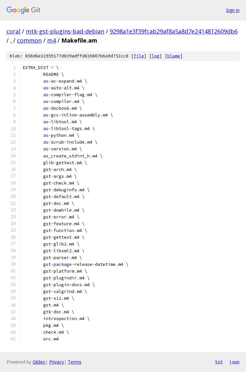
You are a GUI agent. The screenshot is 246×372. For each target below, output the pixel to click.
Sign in (233, 10)
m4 (51, 40)
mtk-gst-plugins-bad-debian (65, 31)
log (155, 56)
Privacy (56, 362)
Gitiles (39, 362)
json (234, 362)
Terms (74, 362)
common (29, 40)
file (139, 56)
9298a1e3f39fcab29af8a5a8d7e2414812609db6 (174, 31)
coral (13, 31)
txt (219, 362)
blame (173, 56)
